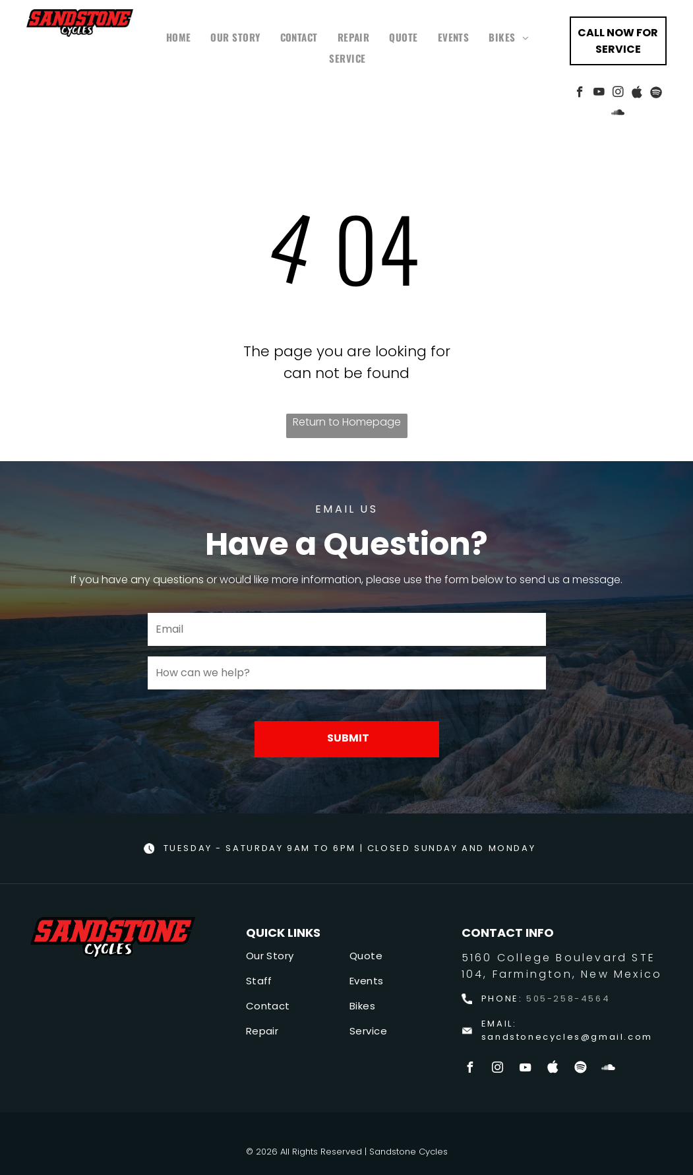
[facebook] (580, 94)
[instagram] (618, 94)
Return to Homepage (347, 421)
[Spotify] (656, 94)
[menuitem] (178, 37)
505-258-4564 (568, 998)
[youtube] (599, 94)
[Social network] (637, 94)
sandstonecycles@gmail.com (567, 1037)
